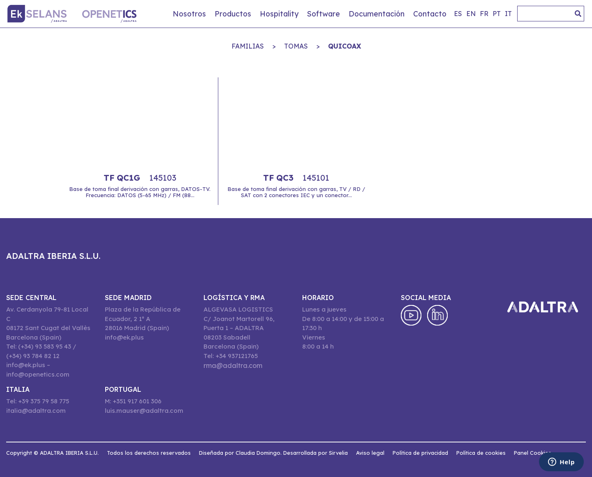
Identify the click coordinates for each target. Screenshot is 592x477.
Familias (247, 46)
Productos (233, 13)
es (458, 13)
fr (484, 13)
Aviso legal (370, 452)
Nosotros (189, 13)
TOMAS (296, 46)
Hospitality (279, 13)
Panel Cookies (532, 452)
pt (497, 13)
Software (323, 13)
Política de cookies (481, 452)
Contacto (429, 13)
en (471, 13)
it (508, 13)
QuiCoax (344, 46)
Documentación (377, 13)
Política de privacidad (420, 452)
